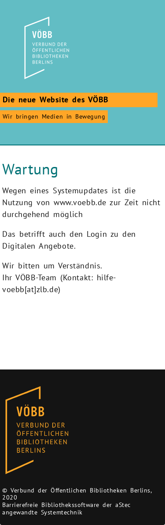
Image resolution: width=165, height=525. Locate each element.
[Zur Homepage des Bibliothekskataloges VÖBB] (36, 430)
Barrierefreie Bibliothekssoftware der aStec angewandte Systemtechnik (66, 508)
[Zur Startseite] (45, 48)
